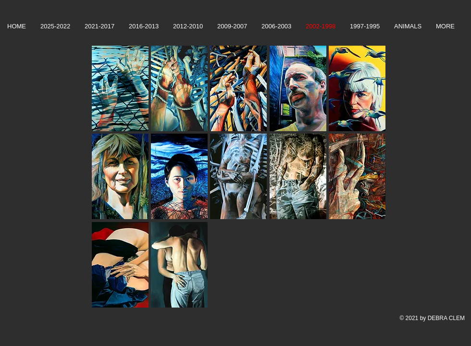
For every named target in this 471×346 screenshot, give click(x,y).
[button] (120, 88)
